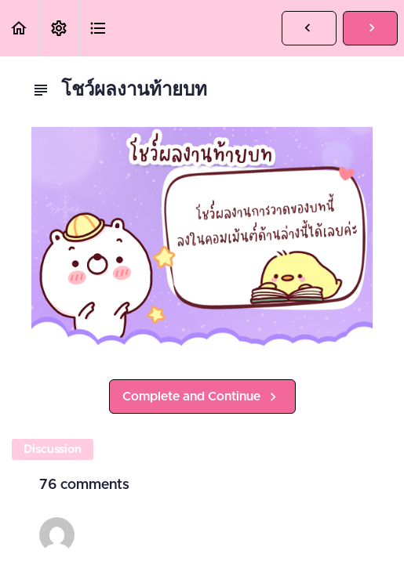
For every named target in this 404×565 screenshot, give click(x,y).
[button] (19, 28)
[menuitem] (58, 28)
